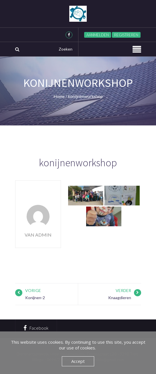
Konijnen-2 (35, 297)
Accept (78, 361)
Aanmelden (97, 35)
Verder (123, 290)
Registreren (126, 35)
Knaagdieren (119, 297)
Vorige (33, 290)
